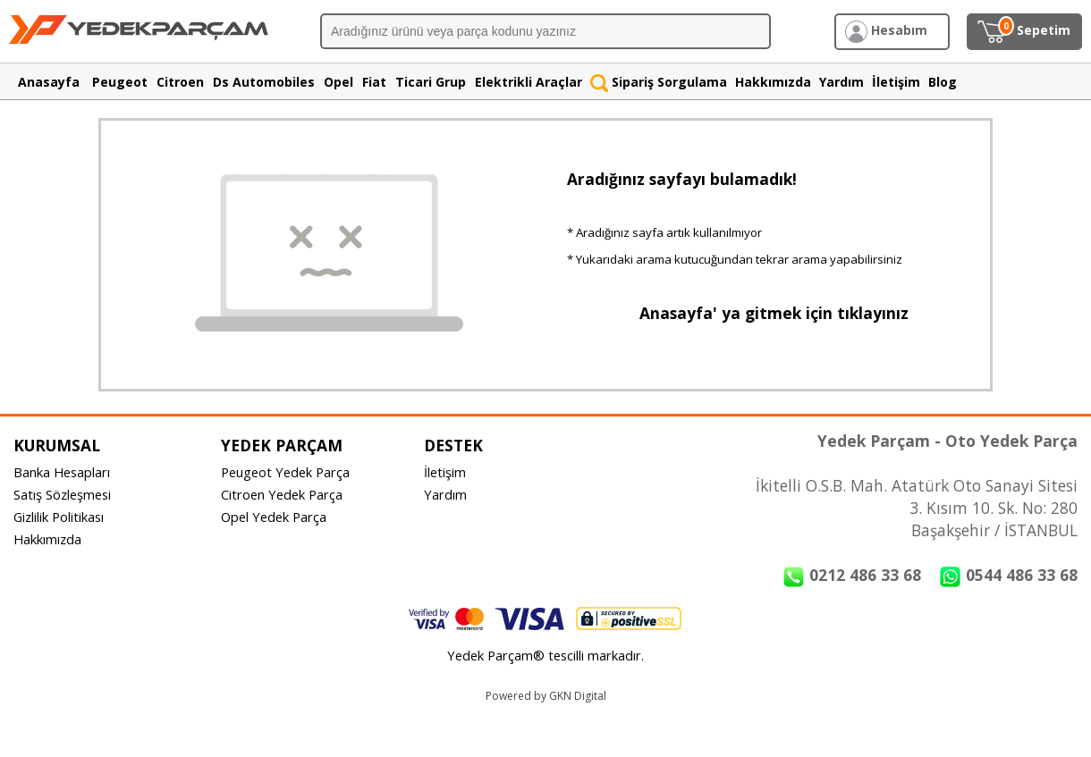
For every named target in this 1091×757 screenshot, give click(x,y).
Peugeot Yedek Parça (285, 472)
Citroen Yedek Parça (282, 494)
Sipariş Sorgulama (658, 81)
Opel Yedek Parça (273, 517)
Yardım (445, 494)
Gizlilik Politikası (58, 517)
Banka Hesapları (61, 472)
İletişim (445, 472)
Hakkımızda (47, 539)
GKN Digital (577, 695)
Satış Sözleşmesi (62, 494)
